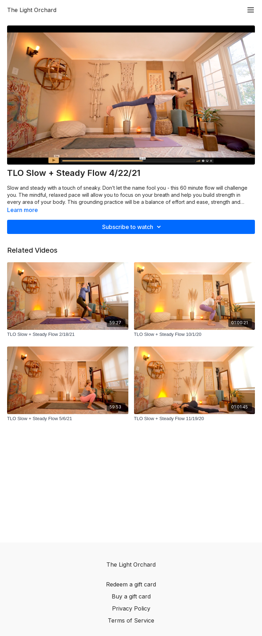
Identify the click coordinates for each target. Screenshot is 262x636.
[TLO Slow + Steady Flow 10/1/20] (194, 334)
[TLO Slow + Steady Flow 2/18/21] (67, 334)
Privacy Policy (131, 608)
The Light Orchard (31, 9)
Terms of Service (131, 620)
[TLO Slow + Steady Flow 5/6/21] (67, 418)
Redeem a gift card (131, 584)
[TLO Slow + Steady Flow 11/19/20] (194, 418)
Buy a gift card (131, 596)
